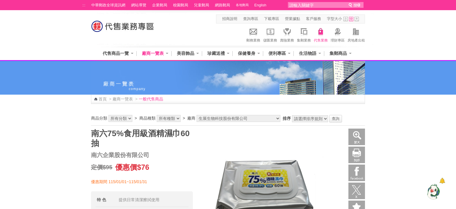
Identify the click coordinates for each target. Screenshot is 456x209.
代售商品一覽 (116, 53)
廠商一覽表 (153, 53)
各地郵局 (242, 5)
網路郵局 (222, 5)
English (260, 5)
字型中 (351, 19)
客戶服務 (313, 19)
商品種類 (147, 118)
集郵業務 (304, 34)
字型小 (345, 19)
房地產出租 (356, 34)
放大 (356, 137)
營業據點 (292, 19)
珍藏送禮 (216, 53)
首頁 (103, 99)
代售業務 (321, 34)
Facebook (356, 173)
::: (84, 5)
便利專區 (277, 53)
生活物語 (307, 53)
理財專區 (338, 34)
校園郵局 (180, 5)
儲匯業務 (270, 34)
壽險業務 (287, 34)
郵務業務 (253, 34)
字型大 (357, 19)
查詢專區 (250, 19)
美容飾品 (185, 53)
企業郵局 (159, 5)
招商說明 (229, 19)
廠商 (191, 118)
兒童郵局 (201, 5)
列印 (356, 155)
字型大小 (334, 19)
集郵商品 (338, 53)
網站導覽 (138, 5)
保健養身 (246, 53)
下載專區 (271, 19)
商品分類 (99, 118)
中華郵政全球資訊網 (108, 5)
